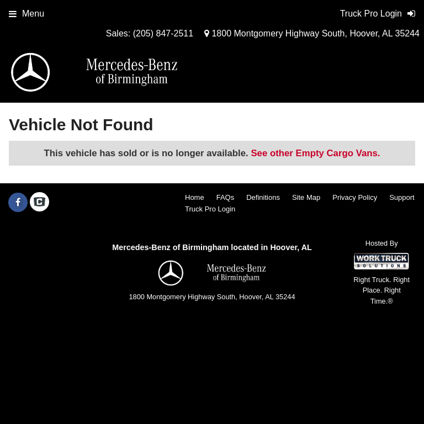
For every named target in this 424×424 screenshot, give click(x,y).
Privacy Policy (354, 197)
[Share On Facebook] (18, 202)
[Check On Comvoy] (39, 202)
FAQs (225, 197)
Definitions (263, 197)
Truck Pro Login (210, 209)
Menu (26, 13)
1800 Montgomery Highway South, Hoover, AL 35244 (312, 33)
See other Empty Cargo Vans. (315, 153)
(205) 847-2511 (163, 33)
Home (194, 197)
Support (402, 197)
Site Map (306, 197)
